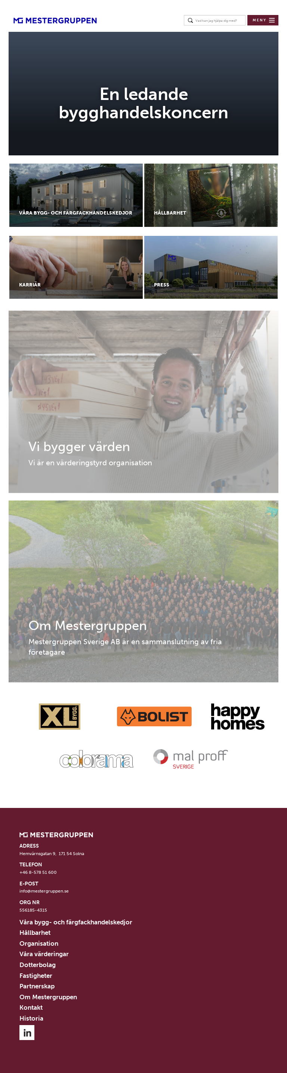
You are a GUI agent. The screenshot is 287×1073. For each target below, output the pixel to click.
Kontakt (31, 1007)
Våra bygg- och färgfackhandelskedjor (75, 922)
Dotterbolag (37, 965)
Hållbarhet (34, 932)
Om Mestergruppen (48, 997)
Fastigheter (35, 975)
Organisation (38, 943)
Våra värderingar (44, 954)
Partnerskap (37, 986)
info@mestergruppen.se (44, 891)
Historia (31, 1018)
